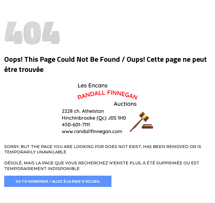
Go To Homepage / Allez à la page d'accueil (58, 181)
